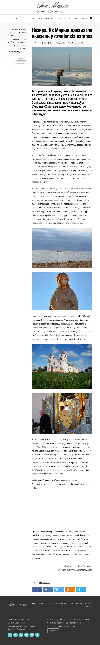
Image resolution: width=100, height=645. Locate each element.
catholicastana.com (84, 569)
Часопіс (89, 606)
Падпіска (21, 58)
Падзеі (32, 18)
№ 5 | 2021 (48, 42)
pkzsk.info (71, 569)
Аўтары (62, 18)
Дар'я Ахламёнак (75, 42)
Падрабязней (53, 631)
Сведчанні (60, 42)
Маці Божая (44, 582)
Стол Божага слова (48, 18)
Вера (14, 18)
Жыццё (23, 18)
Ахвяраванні (20, 64)
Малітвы (72, 18)
